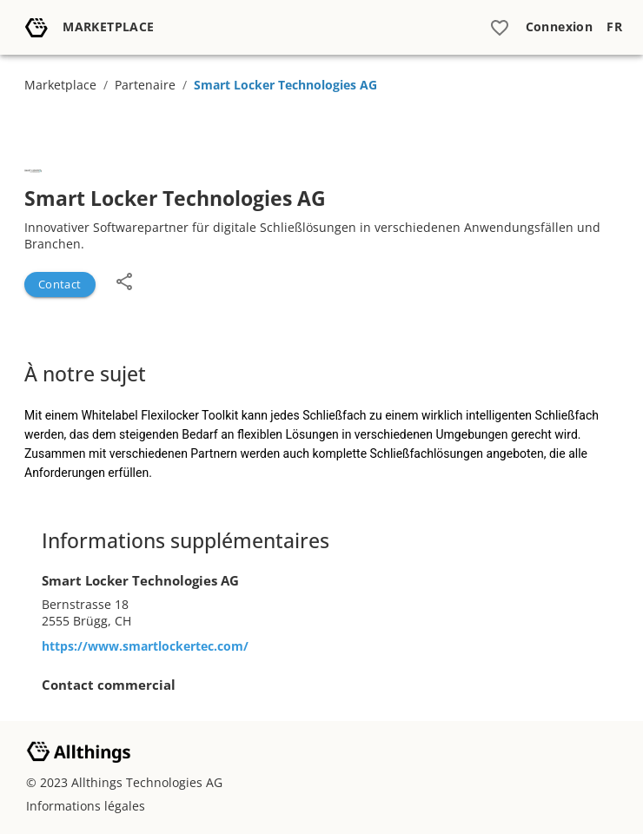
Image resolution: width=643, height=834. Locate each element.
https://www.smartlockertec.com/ (145, 646)
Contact (60, 284)
